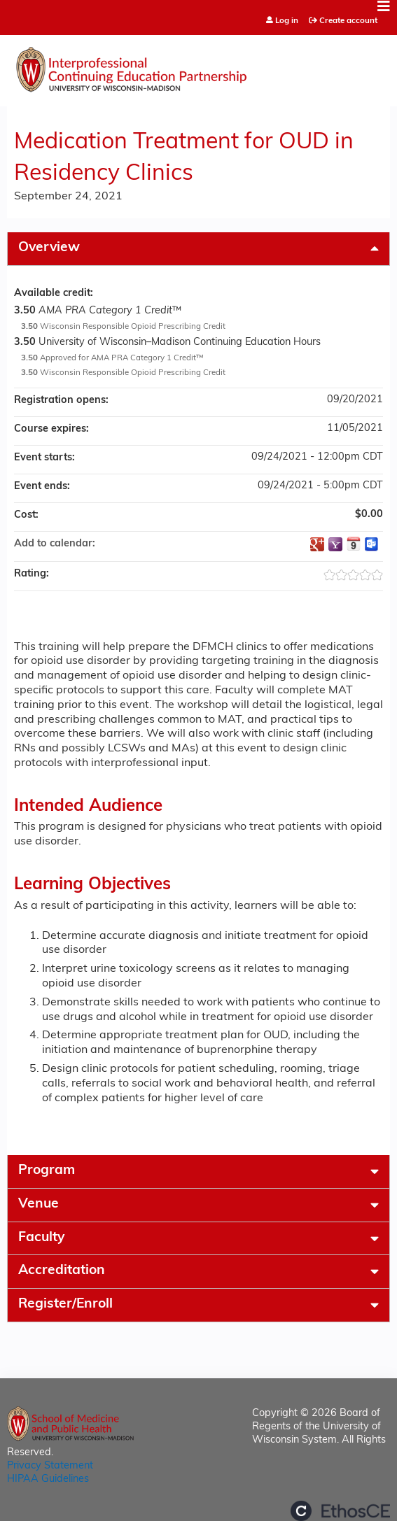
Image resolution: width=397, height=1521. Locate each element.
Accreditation (61, 1271)
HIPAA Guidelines (48, 1479)
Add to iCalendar (354, 544)
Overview (49, 248)
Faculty (41, 1238)
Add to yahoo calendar (335, 544)
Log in (286, 21)
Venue (38, 1204)
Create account (348, 21)
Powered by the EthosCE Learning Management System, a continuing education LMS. (340, 1511)
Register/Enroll (65, 1304)
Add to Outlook (372, 544)
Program (46, 1170)
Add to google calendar (317, 544)
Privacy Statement (50, 1466)
